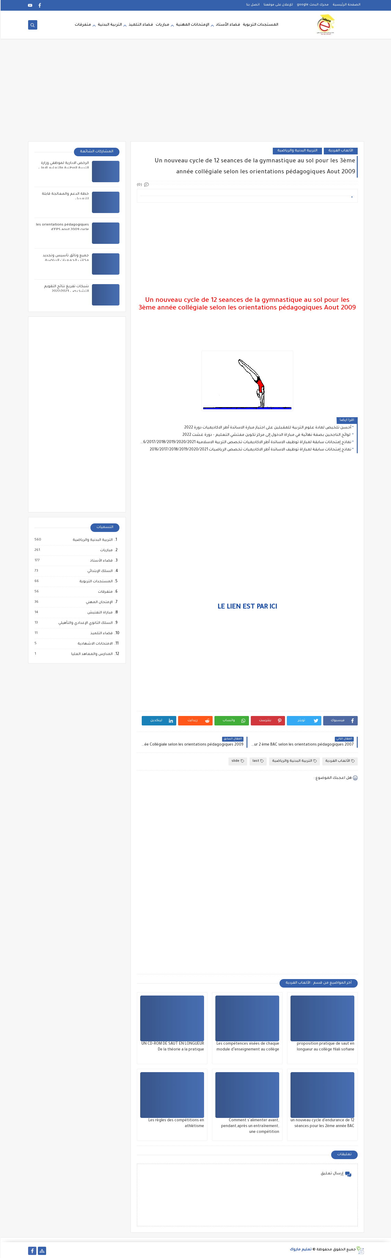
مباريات (162, 25)
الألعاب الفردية (340, 151)
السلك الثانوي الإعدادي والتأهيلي (84, 623)
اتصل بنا (252, 5)
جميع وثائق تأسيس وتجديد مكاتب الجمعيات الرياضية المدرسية (65, 261)
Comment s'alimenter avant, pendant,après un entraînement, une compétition (250, 1126)
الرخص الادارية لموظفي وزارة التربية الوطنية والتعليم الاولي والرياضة (63, 168)
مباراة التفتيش (99, 612)
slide (237, 761)
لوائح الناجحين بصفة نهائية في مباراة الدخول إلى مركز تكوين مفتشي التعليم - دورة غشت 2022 (266, 435)
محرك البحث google (312, 5)
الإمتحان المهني (98, 602)
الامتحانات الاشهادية (94, 644)
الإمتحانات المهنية (192, 25)
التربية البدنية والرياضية (297, 151)
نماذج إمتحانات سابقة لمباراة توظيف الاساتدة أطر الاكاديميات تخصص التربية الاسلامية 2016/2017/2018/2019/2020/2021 (245, 442)
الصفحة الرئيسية (346, 5)
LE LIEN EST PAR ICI (246, 607)
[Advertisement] (195, 94)
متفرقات (82, 25)
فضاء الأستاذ (100, 561)
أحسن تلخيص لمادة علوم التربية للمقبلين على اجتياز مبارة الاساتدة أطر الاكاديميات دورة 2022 (267, 428)
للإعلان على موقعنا (277, 5)
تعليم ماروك (300, 1250)
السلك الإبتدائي (99, 571)
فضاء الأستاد (227, 25)
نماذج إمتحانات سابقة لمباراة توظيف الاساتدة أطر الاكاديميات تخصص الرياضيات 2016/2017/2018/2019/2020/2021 (250, 450)
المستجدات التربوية (260, 25)
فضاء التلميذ (140, 25)
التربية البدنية (109, 25)
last (257, 761)
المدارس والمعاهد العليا (91, 654)
